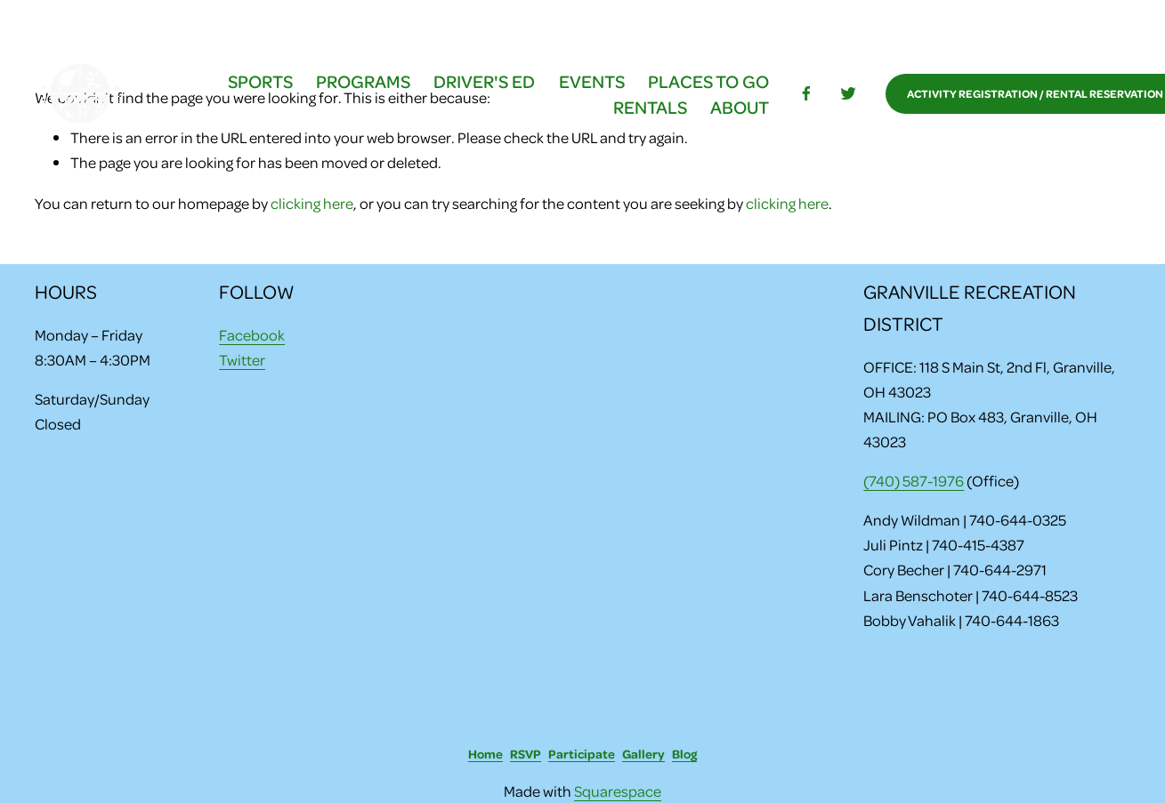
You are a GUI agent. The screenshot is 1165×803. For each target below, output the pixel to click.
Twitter (242, 359)
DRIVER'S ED (484, 80)
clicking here (312, 203)
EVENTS (592, 80)
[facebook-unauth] (806, 93)
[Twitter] (848, 93)
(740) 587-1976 (913, 480)
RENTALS (650, 106)
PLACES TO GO (708, 80)
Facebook (252, 334)
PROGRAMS (363, 80)
